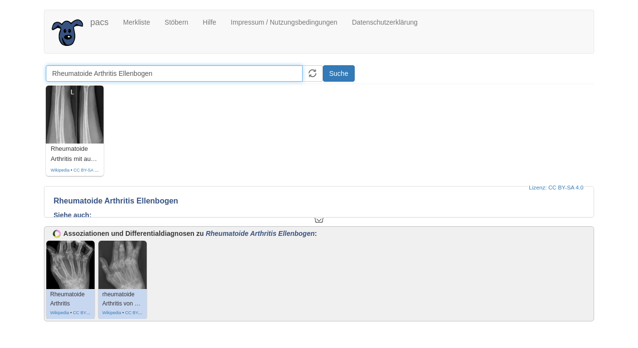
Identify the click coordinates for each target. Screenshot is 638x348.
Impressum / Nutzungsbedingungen (284, 22)
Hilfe (209, 22)
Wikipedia (60, 170)
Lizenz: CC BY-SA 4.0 (556, 187)
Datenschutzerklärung (384, 22)
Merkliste (136, 22)
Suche (338, 73)
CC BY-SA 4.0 (86, 170)
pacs (99, 22)
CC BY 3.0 (83, 312)
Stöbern (176, 22)
